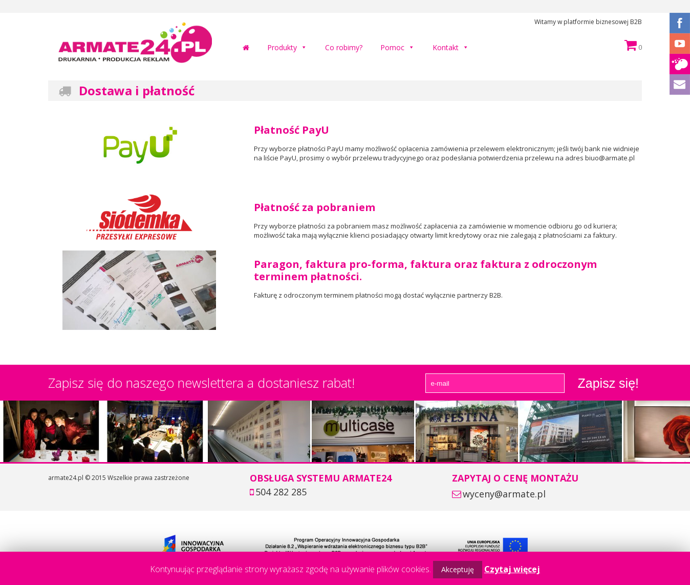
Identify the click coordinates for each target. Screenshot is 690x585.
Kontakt (446, 47)
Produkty (282, 47)
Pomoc (392, 47)
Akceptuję (457, 569)
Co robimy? (343, 47)
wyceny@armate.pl (504, 494)
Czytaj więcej (512, 569)
